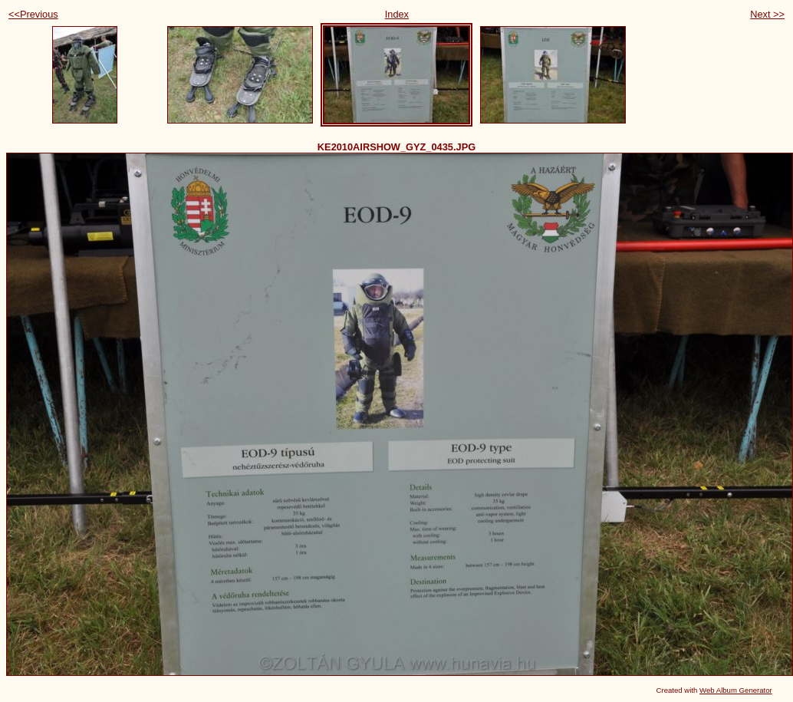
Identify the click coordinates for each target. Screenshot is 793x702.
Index (397, 14)
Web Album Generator (735, 690)
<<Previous (33, 14)
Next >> (767, 14)
